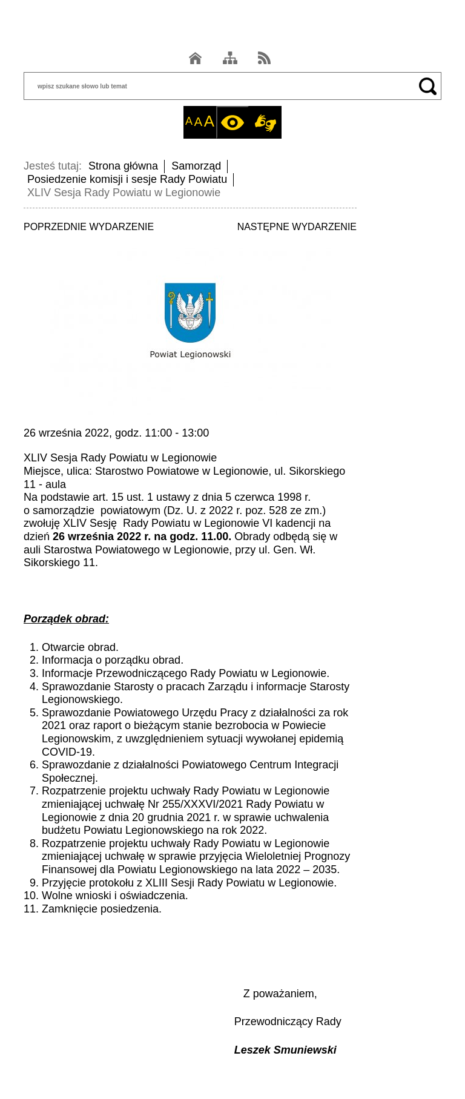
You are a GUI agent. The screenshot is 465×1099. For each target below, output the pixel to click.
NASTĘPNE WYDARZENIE (297, 227)
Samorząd (196, 166)
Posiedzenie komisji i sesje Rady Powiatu (127, 179)
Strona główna (123, 166)
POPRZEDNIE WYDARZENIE (89, 227)
